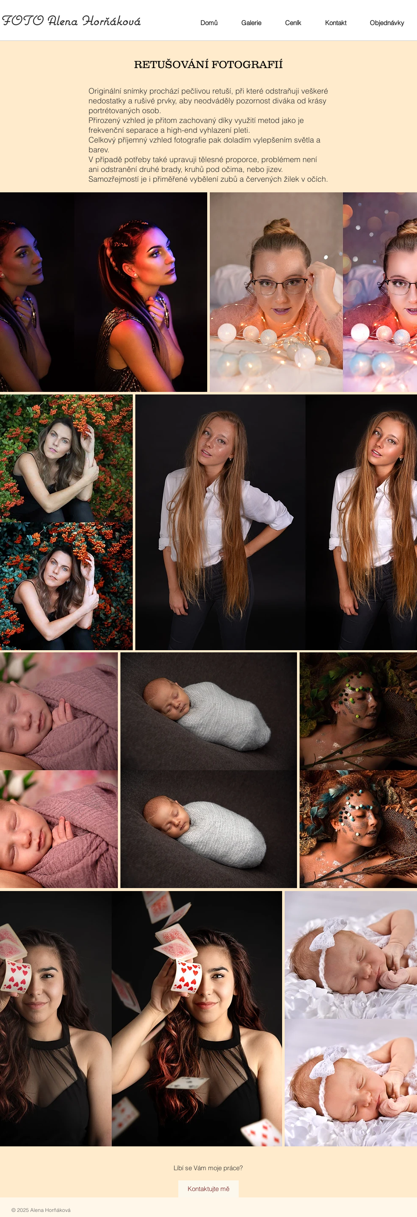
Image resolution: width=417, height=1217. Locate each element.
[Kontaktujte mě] (208, 1188)
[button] (251, 23)
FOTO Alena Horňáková (70, 21)
